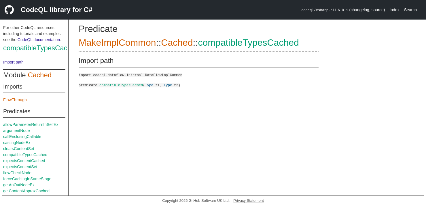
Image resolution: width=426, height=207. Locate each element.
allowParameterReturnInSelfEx (30, 124)
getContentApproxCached (26, 191)
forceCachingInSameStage (27, 179)
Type (149, 85)
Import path (13, 62)
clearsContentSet (18, 148)
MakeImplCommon (117, 42)
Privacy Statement (248, 200)
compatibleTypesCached (41, 48)
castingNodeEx (16, 142)
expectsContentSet (20, 166)
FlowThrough (15, 99)
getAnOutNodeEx (19, 185)
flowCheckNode (17, 172)
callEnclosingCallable (22, 136)
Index (394, 9)
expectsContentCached (24, 160)
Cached (40, 75)
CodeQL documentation (39, 39)
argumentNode (16, 130)
